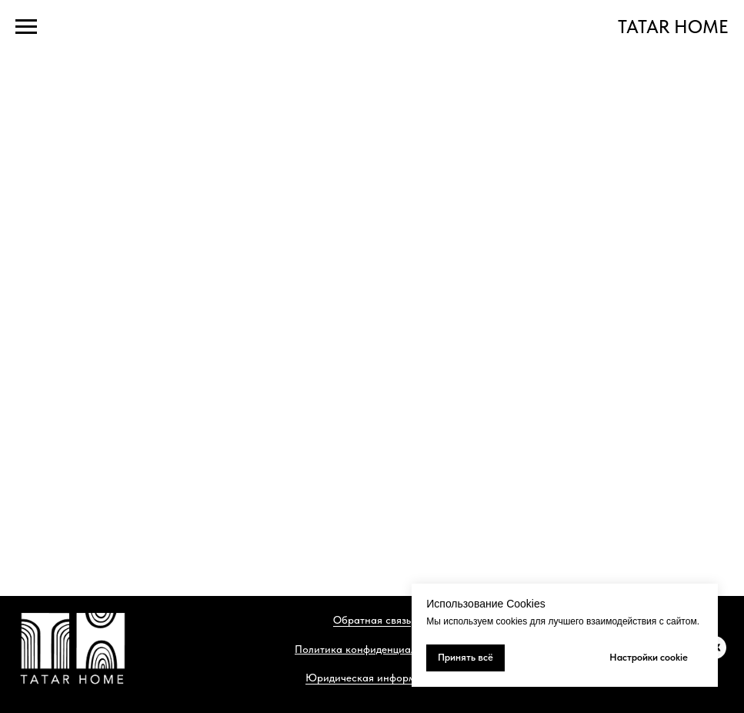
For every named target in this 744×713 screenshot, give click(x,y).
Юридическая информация (372, 677)
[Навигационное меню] (26, 27)
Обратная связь (372, 620)
